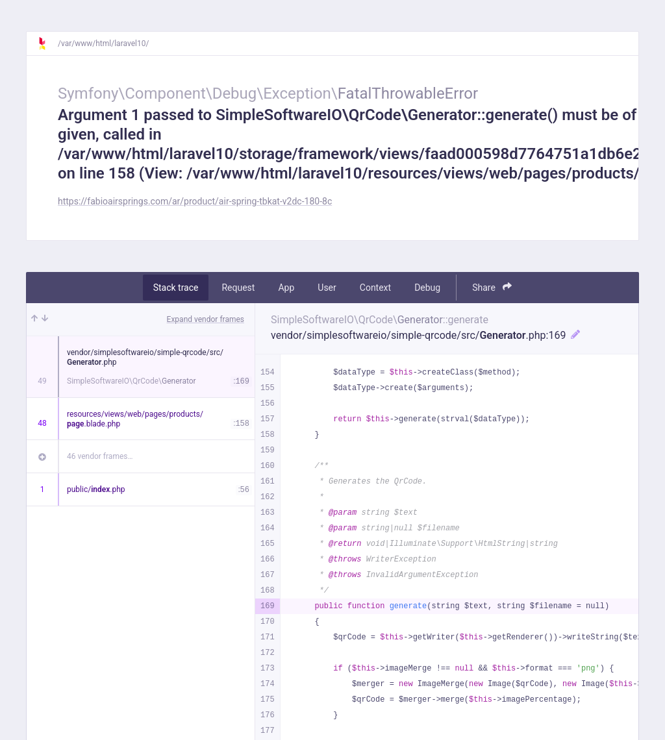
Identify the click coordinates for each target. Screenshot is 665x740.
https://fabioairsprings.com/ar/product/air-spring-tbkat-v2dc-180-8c (195, 201)
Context (375, 287)
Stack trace (176, 287)
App (286, 287)
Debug (427, 287)
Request (238, 287)
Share (492, 287)
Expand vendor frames (205, 319)
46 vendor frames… (99, 456)
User (327, 287)
